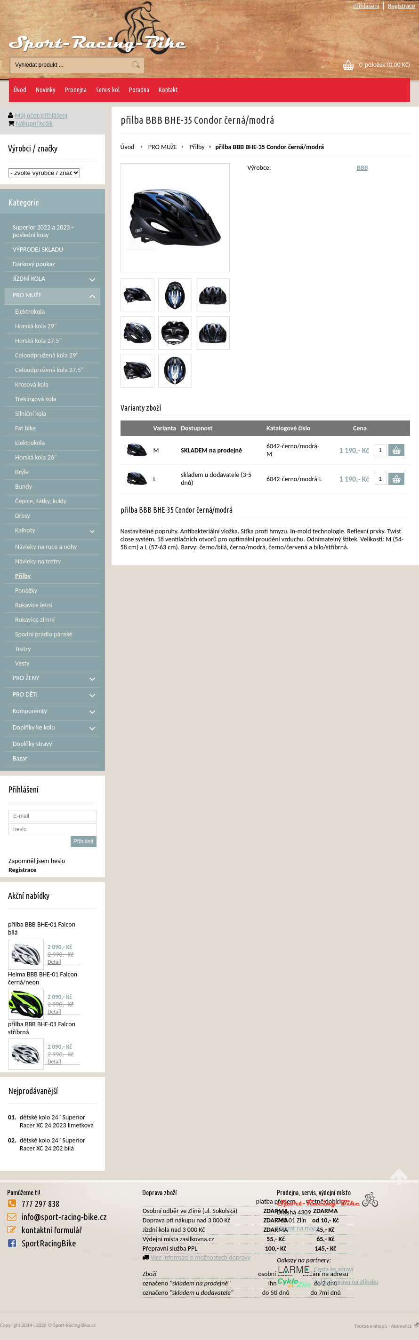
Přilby (196, 147)
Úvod (20, 90)
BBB (362, 168)
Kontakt (168, 90)
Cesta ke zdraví (315, 1269)
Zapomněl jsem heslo (36, 861)
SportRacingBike (49, 1243)
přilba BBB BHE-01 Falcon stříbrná (41, 1028)
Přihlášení (366, 6)
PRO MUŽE (162, 147)
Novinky (46, 90)
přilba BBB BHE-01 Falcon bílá (41, 928)
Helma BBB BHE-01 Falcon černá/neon (42, 978)
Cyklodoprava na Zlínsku (328, 1282)
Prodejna (76, 90)
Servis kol (108, 90)
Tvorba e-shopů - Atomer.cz (387, 1326)
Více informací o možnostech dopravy (201, 1257)
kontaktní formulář (52, 1230)
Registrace (401, 6)
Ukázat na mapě (298, 1228)
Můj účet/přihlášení (41, 115)
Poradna (139, 90)
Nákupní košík (34, 123)
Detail (54, 962)
